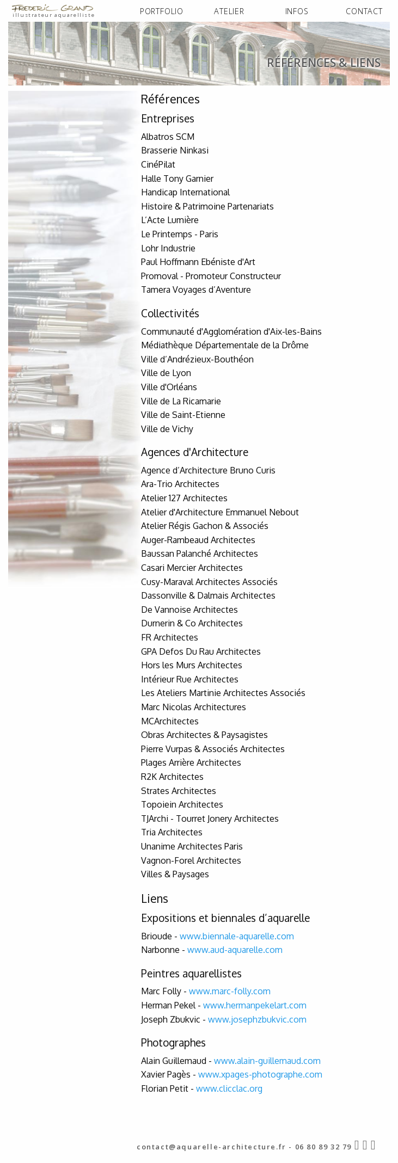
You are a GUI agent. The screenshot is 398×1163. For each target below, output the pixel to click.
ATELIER (229, 11)
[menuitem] (161, 12)
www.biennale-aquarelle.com (237, 950)
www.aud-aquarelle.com (235, 964)
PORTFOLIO (161, 11)
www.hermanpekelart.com (255, 1019)
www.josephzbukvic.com (257, 1034)
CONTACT (364, 11)
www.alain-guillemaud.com (267, 1075)
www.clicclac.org (229, 1103)
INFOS (297, 11)
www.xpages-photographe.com (260, 1089)
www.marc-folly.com (230, 1006)
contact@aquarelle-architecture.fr (211, 1147)
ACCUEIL (26, 96)
